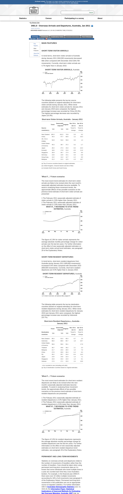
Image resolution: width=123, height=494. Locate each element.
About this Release (36, 54)
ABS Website (74, 3)
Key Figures (36, 44)
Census (49, 18)
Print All (48, 38)
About (100, 18)
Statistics (23, 18)
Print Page (40, 38)
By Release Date (35, 22)
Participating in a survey (74, 18)
